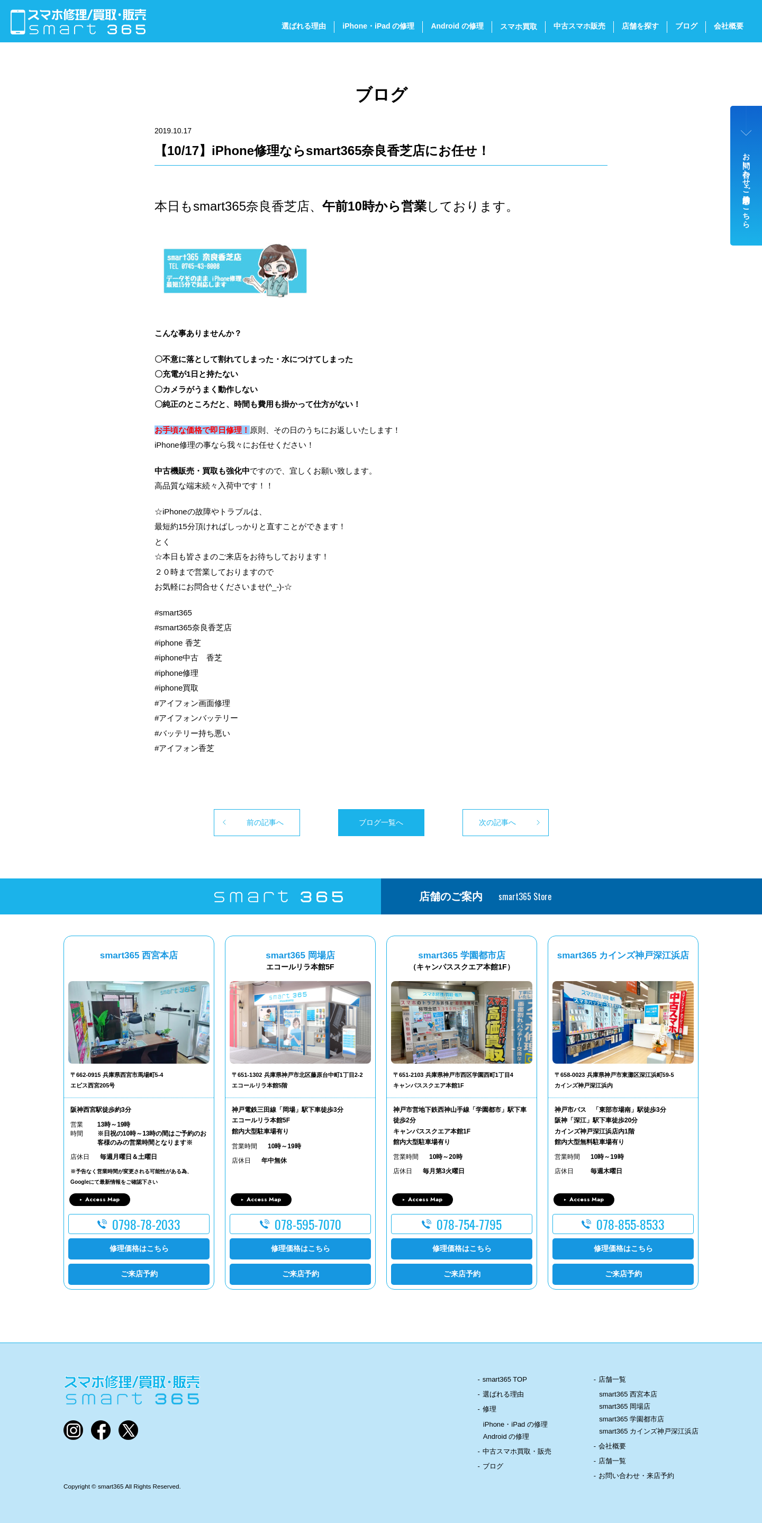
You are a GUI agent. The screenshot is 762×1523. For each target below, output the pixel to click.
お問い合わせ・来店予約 (636, 1476)
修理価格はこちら (139, 1248)
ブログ (686, 26)
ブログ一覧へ (381, 822)
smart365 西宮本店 (628, 1394)
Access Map (102, 1199)
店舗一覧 (612, 1379)
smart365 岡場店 (624, 1406)
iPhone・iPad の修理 (378, 26)
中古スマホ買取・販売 (517, 1451)
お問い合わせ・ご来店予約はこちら (746, 186)
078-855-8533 (630, 1224)
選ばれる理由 (304, 26)
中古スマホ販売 (579, 26)
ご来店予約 (139, 1273)
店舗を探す (640, 26)
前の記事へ (265, 822)
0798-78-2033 (146, 1224)
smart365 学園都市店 (631, 1419)
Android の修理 (457, 26)
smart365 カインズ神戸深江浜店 (648, 1431)
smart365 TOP (505, 1379)
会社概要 (728, 26)
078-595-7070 (308, 1224)
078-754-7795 (469, 1224)
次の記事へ (497, 822)
